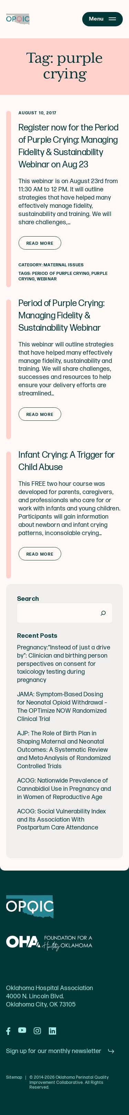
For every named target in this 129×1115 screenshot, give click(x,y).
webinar (46, 279)
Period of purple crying (60, 273)
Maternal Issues (64, 265)
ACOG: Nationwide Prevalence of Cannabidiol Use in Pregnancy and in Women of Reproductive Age (64, 789)
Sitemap (14, 1077)
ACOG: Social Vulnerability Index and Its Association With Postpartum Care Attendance (61, 820)
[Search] (103, 613)
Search (28, 599)
